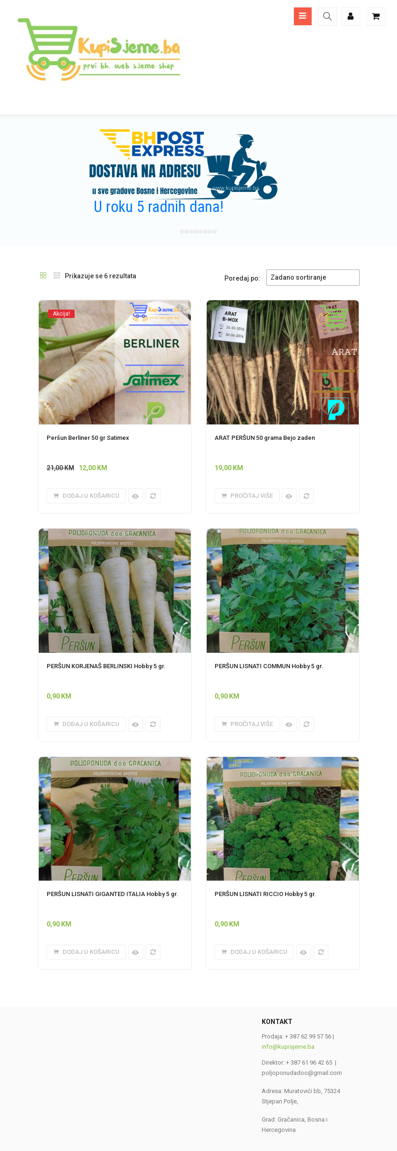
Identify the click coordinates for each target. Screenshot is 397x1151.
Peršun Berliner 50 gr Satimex (88, 437)
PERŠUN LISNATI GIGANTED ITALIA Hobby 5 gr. (112, 893)
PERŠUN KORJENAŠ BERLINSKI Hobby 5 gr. (106, 666)
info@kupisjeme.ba (288, 1046)
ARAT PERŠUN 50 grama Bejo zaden (265, 437)
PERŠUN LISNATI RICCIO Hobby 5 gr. (265, 893)
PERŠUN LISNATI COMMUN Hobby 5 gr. (269, 666)
